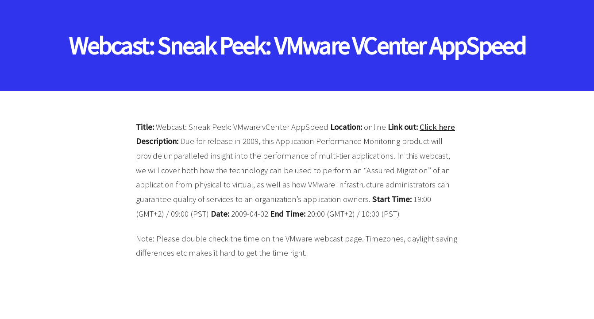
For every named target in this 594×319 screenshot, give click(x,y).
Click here (437, 127)
